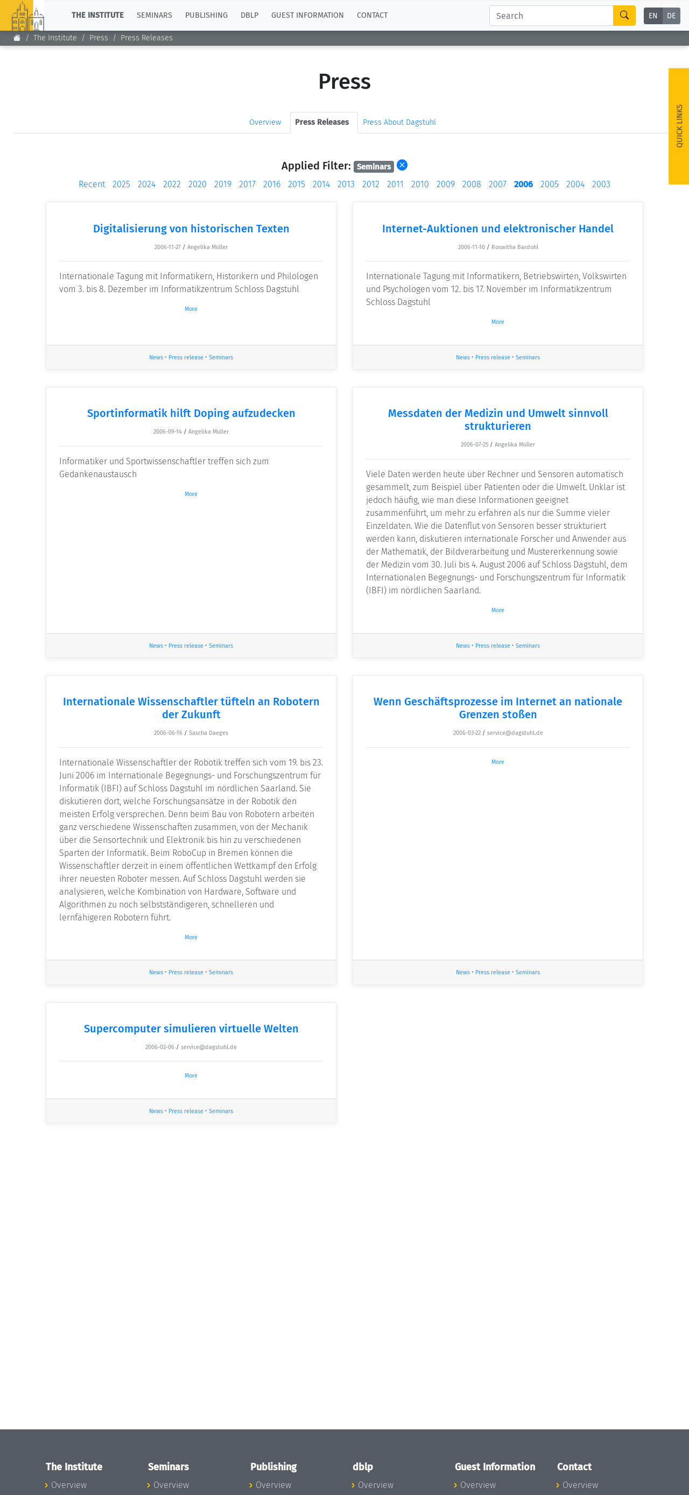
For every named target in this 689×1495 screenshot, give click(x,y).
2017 (247, 184)
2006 (523, 184)
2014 (321, 184)
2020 (197, 184)
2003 (601, 184)
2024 (147, 184)
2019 (222, 184)
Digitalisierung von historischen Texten (191, 228)
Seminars (221, 357)
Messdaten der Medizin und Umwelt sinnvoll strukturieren (498, 420)
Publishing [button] (206, 15)
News (156, 357)
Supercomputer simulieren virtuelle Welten (191, 1028)
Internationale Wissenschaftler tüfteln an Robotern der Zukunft (191, 708)
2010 (420, 184)
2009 (446, 184)
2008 (471, 184)
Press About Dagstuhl (399, 122)
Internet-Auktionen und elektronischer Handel (498, 228)
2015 (296, 184)
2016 (271, 184)
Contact (372, 15)
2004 (575, 184)
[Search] (551, 15)
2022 (172, 184)
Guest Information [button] (307, 15)
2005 (549, 184)
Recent (92, 184)
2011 (395, 184)
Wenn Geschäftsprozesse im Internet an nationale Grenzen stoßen (498, 708)
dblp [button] (249, 15)
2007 (498, 184)
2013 (346, 184)
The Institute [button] (98, 15)
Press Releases (147, 37)
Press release (185, 357)
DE (671, 15)
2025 (121, 184)
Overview (265, 122)
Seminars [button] (154, 15)
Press (98, 37)
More (191, 309)
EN (653, 15)
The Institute (55, 37)
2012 (370, 184)
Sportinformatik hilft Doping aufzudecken (191, 413)
